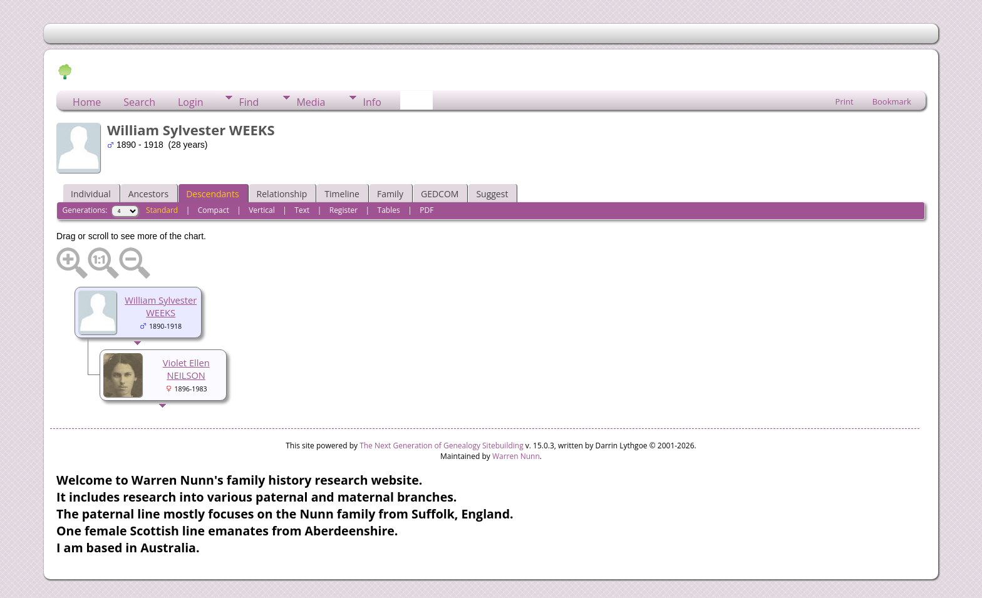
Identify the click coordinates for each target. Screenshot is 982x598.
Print (844, 101)
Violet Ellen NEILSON (186, 368)
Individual (91, 194)
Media (310, 102)
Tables (389, 210)
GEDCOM (439, 194)
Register (343, 210)
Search (139, 102)
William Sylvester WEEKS (161, 306)
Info (372, 102)
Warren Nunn (516, 456)
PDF (426, 210)
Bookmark (891, 101)
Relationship (282, 194)
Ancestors (148, 194)
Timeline (341, 194)
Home (87, 102)
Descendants (212, 194)
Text (301, 210)
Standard (162, 210)
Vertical (262, 210)
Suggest (492, 194)
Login (191, 102)
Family (390, 194)
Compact (213, 210)
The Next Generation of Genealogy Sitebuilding (441, 445)
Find (249, 102)
